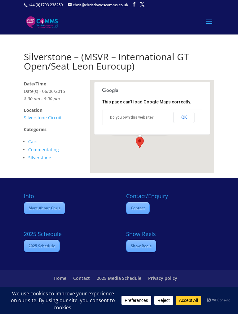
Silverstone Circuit (43, 118)
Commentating (43, 149)
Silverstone (39, 158)
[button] (140, 142)
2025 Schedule (42, 245)
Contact (138, 208)
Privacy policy (162, 278)
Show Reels (141, 245)
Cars (32, 141)
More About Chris (44, 208)
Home (60, 278)
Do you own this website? (132, 117)
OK (184, 117)
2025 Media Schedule (119, 278)
